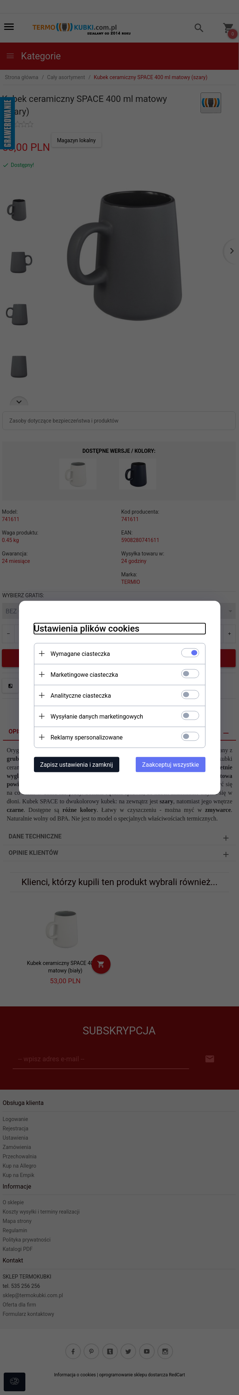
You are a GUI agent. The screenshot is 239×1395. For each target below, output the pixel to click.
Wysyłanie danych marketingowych (97, 716)
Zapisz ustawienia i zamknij (76, 764)
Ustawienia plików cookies (86, 628)
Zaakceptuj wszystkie (170, 764)
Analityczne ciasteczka (81, 695)
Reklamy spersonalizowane (87, 737)
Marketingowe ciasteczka (84, 674)
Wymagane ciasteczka (80, 653)
